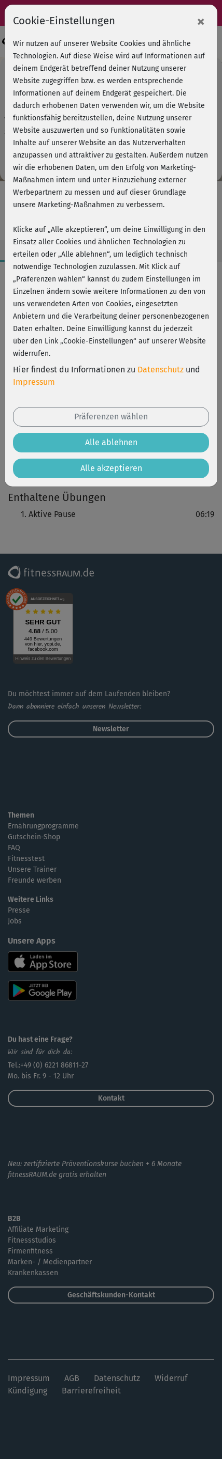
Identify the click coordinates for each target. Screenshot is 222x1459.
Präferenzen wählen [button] (111, 416)
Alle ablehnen (111, 442)
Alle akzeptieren (111, 468)
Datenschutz (160, 369)
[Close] (200, 21)
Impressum (34, 382)
